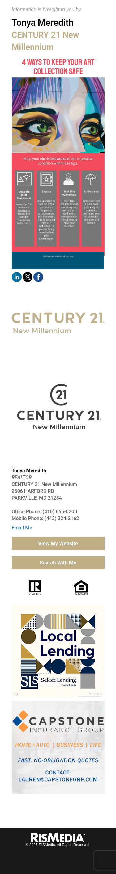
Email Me (22, 528)
